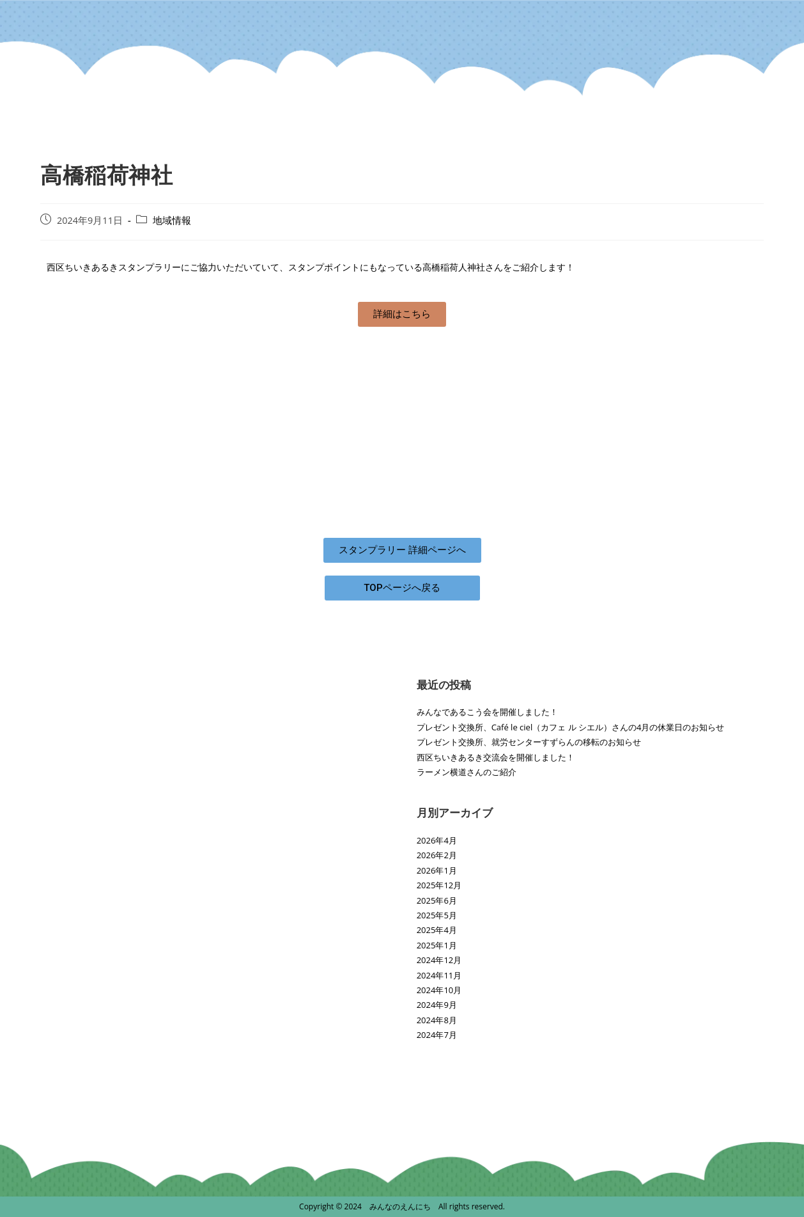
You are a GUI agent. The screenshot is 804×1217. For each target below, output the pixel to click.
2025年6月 (437, 900)
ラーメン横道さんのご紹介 (466, 772)
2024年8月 (437, 1020)
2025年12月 (439, 885)
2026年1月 (437, 870)
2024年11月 (439, 975)
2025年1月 (437, 945)
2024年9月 (437, 1004)
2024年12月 (439, 960)
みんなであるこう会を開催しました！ (487, 712)
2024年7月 (437, 1034)
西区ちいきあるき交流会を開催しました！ (496, 757)
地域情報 (172, 220)
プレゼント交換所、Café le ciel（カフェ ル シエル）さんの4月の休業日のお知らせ (571, 727)
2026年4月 (437, 840)
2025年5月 (437, 915)
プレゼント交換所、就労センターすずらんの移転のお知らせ (529, 742)
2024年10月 (439, 990)
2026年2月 (437, 855)
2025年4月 (437, 930)
